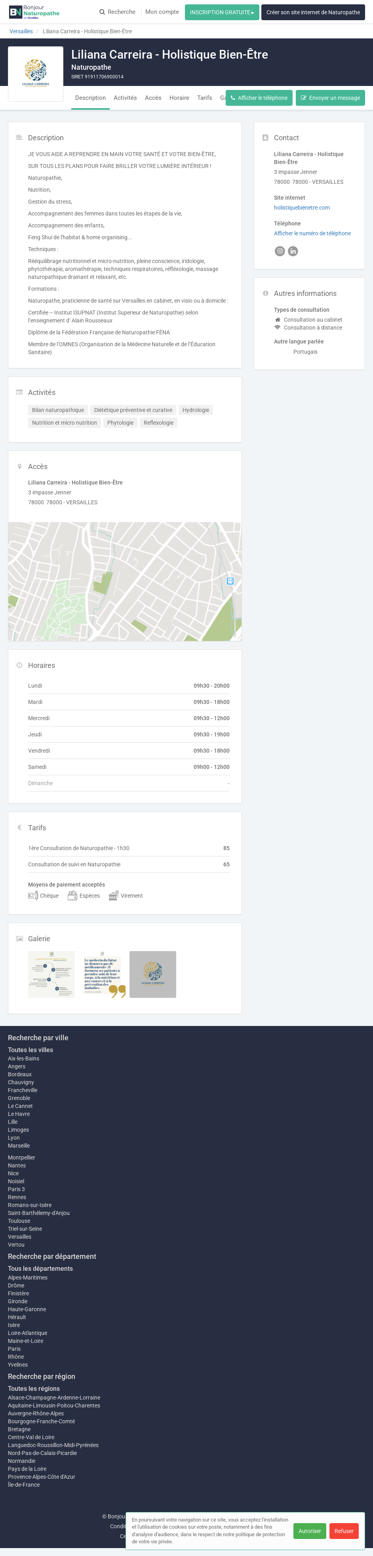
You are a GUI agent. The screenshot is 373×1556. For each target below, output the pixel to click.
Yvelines (18, 1365)
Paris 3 (16, 1189)
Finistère (18, 1293)
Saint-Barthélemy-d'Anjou (39, 1213)
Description (90, 97)
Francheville (22, 1090)
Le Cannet (20, 1106)
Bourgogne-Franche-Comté (41, 1421)
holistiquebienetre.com (302, 207)
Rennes (17, 1197)
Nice (13, 1173)
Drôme (16, 1285)
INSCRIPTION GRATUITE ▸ (222, 12)
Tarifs (204, 97)
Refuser (344, 1531)
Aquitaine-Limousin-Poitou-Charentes (54, 1405)
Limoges (18, 1130)
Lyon (14, 1138)
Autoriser (310, 1531)
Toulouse (19, 1221)
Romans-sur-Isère (29, 1205)
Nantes (17, 1165)
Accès (153, 97)
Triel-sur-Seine (25, 1229)
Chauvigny (21, 1082)
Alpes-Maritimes (28, 1277)
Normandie (21, 1461)
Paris (14, 1349)
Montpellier (21, 1157)
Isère (14, 1325)
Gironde (17, 1301)
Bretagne (19, 1429)
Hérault (17, 1317)
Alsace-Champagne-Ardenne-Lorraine (54, 1397)
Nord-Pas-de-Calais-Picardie (42, 1453)
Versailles (19, 1237)
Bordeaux (20, 1074)
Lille (12, 1122)
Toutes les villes (30, 1050)
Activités (125, 97)
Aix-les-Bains (23, 1058)
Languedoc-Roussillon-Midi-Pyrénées (53, 1445)
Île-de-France (24, 1485)
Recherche (117, 11)
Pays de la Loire (27, 1469)
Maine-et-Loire (25, 1341)
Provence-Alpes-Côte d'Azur (41, 1477)
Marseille (19, 1145)
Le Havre (19, 1114)
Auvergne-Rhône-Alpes (36, 1413)
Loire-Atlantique (27, 1333)
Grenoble (19, 1098)
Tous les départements (40, 1268)
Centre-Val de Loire (31, 1437)
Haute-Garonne (27, 1309)
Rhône (16, 1357)
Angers (16, 1066)
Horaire (179, 97)
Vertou (16, 1244)
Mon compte (162, 11)
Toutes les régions (34, 1388)
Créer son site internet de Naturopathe (313, 12)
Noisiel (16, 1181)
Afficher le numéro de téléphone (312, 233)
